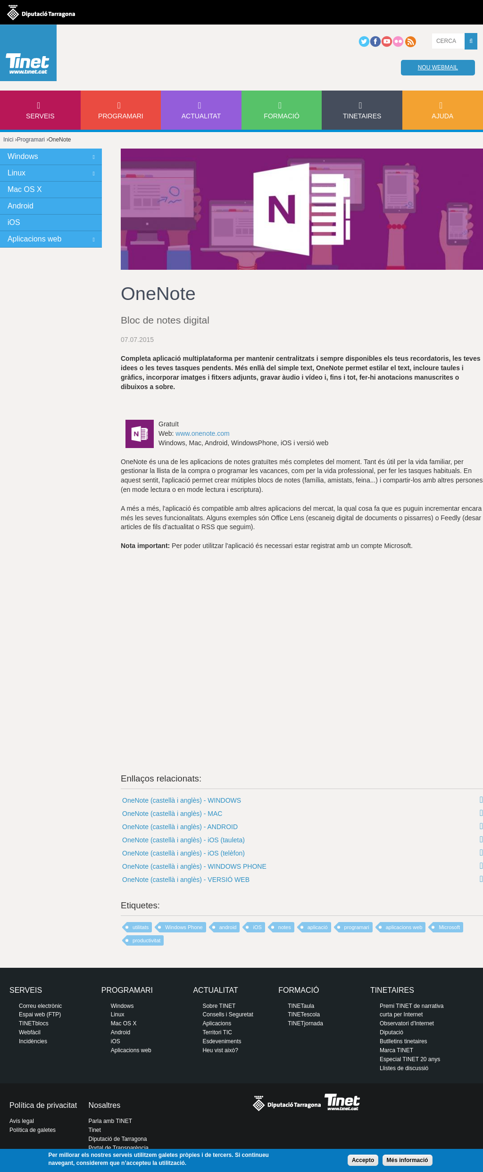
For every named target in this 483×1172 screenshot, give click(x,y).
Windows (23, 156)
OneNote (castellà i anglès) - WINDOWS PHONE (194, 866)
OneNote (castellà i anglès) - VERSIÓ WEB (186, 879)
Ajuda (442, 116)
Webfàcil (30, 1032)
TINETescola (304, 1014)
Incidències (33, 1041)
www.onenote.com (202, 433)
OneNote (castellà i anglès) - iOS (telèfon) (183, 853)
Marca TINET (396, 1050)
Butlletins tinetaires (403, 1041)
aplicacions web (404, 927)
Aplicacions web (34, 239)
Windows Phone (184, 927)
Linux (16, 173)
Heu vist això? (220, 1050)
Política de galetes (32, 1130)
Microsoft (449, 927)
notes (284, 927)
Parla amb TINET (110, 1121)
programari (356, 927)
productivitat (146, 940)
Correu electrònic (40, 1006)
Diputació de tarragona (41, 12)
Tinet (95, 1130)
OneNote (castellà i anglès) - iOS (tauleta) (183, 840)
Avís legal (21, 1121)
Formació (281, 116)
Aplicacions (216, 1023)
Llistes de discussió (404, 1068)
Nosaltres (105, 1105)
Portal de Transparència (119, 1148)
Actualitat (201, 116)
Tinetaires (362, 116)
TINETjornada (305, 1023)
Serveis (40, 116)
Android (20, 206)
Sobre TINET (218, 1006)
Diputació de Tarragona (118, 1139)
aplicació (318, 927)
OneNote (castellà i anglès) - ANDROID (180, 827)
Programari (120, 116)
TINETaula (301, 1006)
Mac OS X (25, 189)
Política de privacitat (43, 1105)
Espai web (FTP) (40, 1014)
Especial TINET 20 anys (410, 1059)
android (228, 927)
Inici (8, 139)
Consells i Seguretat (227, 1014)
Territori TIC (217, 1032)
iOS (257, 927)
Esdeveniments (221, 1041)
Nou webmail (438, 67)
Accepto (363, 1160)
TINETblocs (34, 1023)
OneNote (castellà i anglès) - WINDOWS (181, 800)
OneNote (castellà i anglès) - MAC (172, 813)
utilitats (141, 927)
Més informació (407, 1160)
